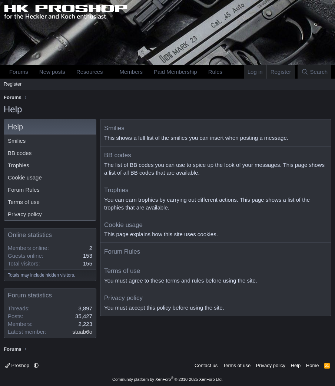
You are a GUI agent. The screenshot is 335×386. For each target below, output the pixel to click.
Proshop (18, 365)
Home (312, 365)
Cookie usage (25, 177)
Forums (18, 72)
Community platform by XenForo (167, 379)
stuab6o (82, 332)
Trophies (18, 165)
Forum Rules (24, 190)
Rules (215, 72)
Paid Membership (175, 72)
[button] (108, 72)
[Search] (314, 72)
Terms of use (24, 202)
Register (12, 84)
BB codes (19, 153)
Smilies (17, 141)
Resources (89, 72)
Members (131, 72)
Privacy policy (25, 214)
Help (296, 365)
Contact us (206, 365)
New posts (52, 72)
